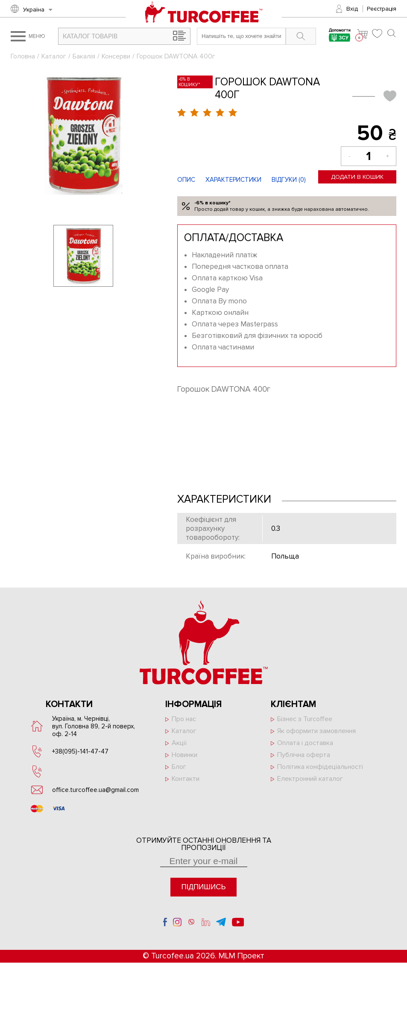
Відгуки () (289, 179)
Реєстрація (381, 8)
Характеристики (233, 179)
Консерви (116, 56)
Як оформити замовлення (316, 731)
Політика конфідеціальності (320, 767)
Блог (179, 767)
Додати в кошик (357, 176)
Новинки (184, 755)
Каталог (53, 56)
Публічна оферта (303, 755)
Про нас (184, 719)
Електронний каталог (310, 778)
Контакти (185, 778)
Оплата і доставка (305, 743)
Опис (186, 179)
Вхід (352, 8)
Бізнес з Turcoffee (304, 719)
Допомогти (340, 36)
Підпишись (203, 887)
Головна (23, 56)
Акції (179, 743)
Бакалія (84, 56)
